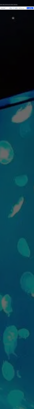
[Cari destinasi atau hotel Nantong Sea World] (5, 8)
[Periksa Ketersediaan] (30, 8)
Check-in (10, 7)
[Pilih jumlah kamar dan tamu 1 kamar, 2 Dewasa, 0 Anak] (22, 8)
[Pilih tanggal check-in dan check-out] (11, 8)
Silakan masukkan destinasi (3, 7)
